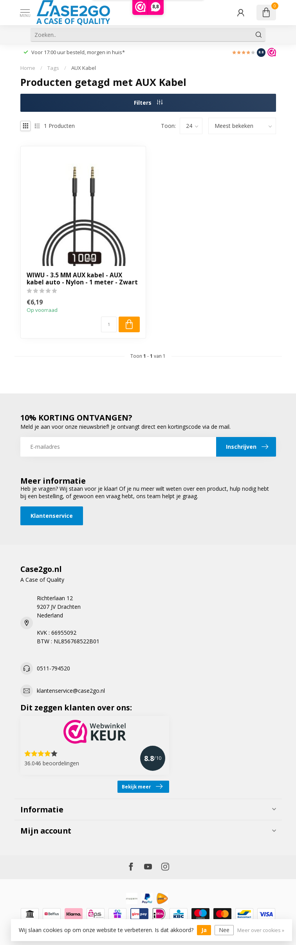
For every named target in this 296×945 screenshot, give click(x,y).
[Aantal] (109, 324)
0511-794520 (53, 668)
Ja (204, 930)
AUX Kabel (83, 67)
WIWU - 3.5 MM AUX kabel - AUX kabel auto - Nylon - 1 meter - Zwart (82, 279)
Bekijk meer (142, 786)
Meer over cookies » (260, 930)
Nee (224, 930)
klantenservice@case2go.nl (71, 690)
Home (27, 67)
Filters (148, 102)
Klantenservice (52, 515)
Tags (53, 67)
